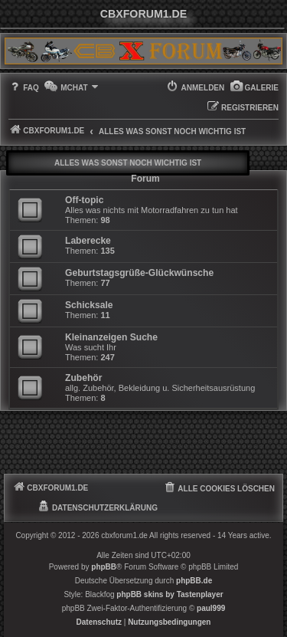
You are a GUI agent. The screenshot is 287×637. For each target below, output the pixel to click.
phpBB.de (194, 580)
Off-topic (84, 200)
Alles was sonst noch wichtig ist (127, 163)
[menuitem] (254, 88)
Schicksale (89, 305)
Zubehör (83, 378)
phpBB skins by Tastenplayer (169, 594)
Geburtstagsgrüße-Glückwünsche (139, 273)
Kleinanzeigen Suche (111, 337)
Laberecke (88, 240)
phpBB (103, 567)
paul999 (211, 608)
